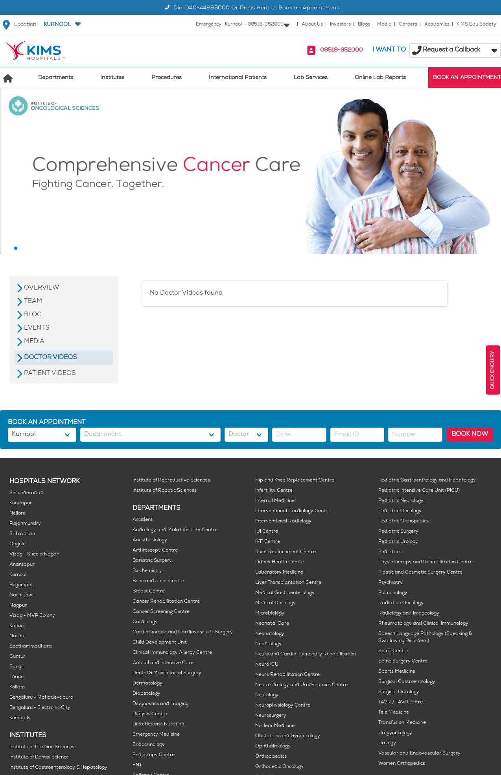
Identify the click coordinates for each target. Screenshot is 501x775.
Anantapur (22, 565)
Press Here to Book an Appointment (289, 8)
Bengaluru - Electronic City (39, 708)
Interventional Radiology (283, 521)
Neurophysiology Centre (282, 706)
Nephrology (268, 644)
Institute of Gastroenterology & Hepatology (58, 768)
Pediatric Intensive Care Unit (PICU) (419, 491)
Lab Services (311, 78)
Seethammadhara (30, 647)
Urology (387, 743)
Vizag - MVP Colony (32, 616)
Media (384, 25)
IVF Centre (267, 542)
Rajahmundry (25, 524)
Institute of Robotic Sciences (165, 491)
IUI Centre (266, 532)
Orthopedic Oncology (279, 767)
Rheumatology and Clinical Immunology (423, 624)
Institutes (112, 78)
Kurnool (17, 575)
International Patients (238, 78)
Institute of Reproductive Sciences (171, 480)
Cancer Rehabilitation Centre (166, 602)
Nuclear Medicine (275, 726)
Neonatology (269, 634)
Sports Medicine (396, 672)
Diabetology (146, 694)
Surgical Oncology (398, 692)
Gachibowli (22, 595)
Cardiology (145, 622)
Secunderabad (26, 493)
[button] (61, 24)
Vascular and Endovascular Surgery (419, 754)
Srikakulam (22, 534)
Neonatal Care (272, 624)
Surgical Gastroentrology (406, 682)
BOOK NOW (469, 434)
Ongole (17, 544)
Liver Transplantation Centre (288, 583)
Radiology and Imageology (408, 613)
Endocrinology (149, 745)
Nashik (17, 636)
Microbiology (269, 613)
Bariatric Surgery (152, 561)
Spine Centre (393, 651)
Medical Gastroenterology (285, 593)
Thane (16, 677)
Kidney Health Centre (279, 562)
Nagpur (18, 606)
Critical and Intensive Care (163, 663)
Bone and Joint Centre (158, 581)
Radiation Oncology (401, 603)
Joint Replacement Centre (285, 552)
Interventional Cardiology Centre (292, 511)
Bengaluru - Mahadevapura (41, 698)
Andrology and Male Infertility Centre (175, 530)
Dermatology (147, 683)
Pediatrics (390, 552)
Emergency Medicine (156, 735)
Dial (196, 8)
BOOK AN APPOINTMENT (467, 78)
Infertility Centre (274, 491)
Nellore (17, 514)
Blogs (364, 25)
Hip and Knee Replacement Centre (294, 480)
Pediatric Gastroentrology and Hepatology (427, 480)
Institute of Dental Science (39, 757)
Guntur (17, 657)
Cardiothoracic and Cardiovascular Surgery (183, 632)
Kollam (17, 687)
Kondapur (20, 503)
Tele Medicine (393, 713)
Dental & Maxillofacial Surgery (167, 673)
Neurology (266, 695)
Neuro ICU (266, 665)
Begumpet (21, 585)
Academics (436, 25)
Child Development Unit (160, 643)
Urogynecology (395, 733)
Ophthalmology (273, 746)
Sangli (16, 667)
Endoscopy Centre (154, 755)
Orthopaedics (271, 757)
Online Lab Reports (380, 78)
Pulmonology (392, 593)
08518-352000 (341, 50)
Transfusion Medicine (402, 723)
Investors (340, 25)
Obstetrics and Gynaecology (287, 736)
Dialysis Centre (150, 714)
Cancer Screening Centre (161, 612)
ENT (137, 765)
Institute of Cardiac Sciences (41, 747)
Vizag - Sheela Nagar (34, 554)
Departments (55, 78)
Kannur (17, 626)
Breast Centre (149, 591)
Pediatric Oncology (400, 511)
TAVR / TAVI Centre (400, 702)
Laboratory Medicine (279, 573)
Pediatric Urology (398, 542)
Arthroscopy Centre (155, 551)
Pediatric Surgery (398, 532)
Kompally (20, 718)
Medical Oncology (275, 603)
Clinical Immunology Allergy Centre (172, 653)
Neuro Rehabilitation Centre (287, 675)
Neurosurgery (270, 716)
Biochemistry (147, 571)
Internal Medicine (275, 501)
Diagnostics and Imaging (160, 704)
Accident (143, 520)
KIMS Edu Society (476, 25)
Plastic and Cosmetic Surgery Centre (420, 573)
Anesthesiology (150, 540)
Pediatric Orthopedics (403, 521)
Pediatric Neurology (401, 501)
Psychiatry (390, 583)
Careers (408, 25)
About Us (312, 25)
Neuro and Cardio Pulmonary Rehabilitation (305, 654)
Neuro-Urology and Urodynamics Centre (301, 685)
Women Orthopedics (401, 764)
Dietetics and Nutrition (158, 724)
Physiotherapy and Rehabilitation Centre (425, 562)
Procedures (166, 78)
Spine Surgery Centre (402, 661)
